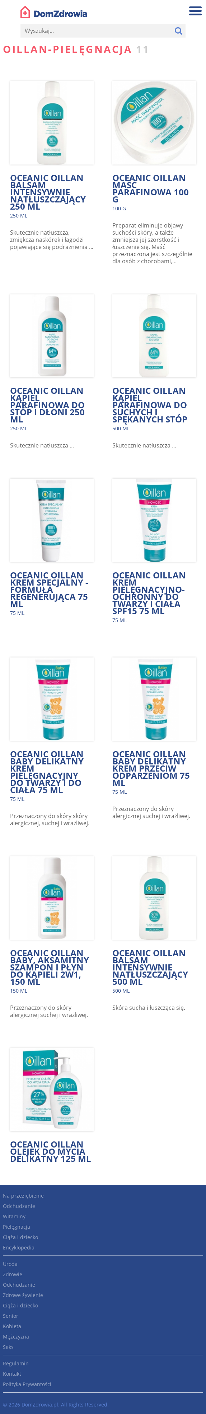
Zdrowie (12, 1274)
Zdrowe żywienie (23, 1295)
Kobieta (12, 1326)
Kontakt (12, 1373)
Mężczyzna (16, 1336)
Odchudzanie (19, 1206)
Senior (10, 1315)
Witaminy (14, 1216)
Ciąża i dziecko (20, 1237)
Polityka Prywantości (27, 1384)
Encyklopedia (18, 1247)
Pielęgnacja (16, 1226)
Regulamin (16, 1363)
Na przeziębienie (23, 1195)
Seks (8, 1347)
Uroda (10, 1264)
